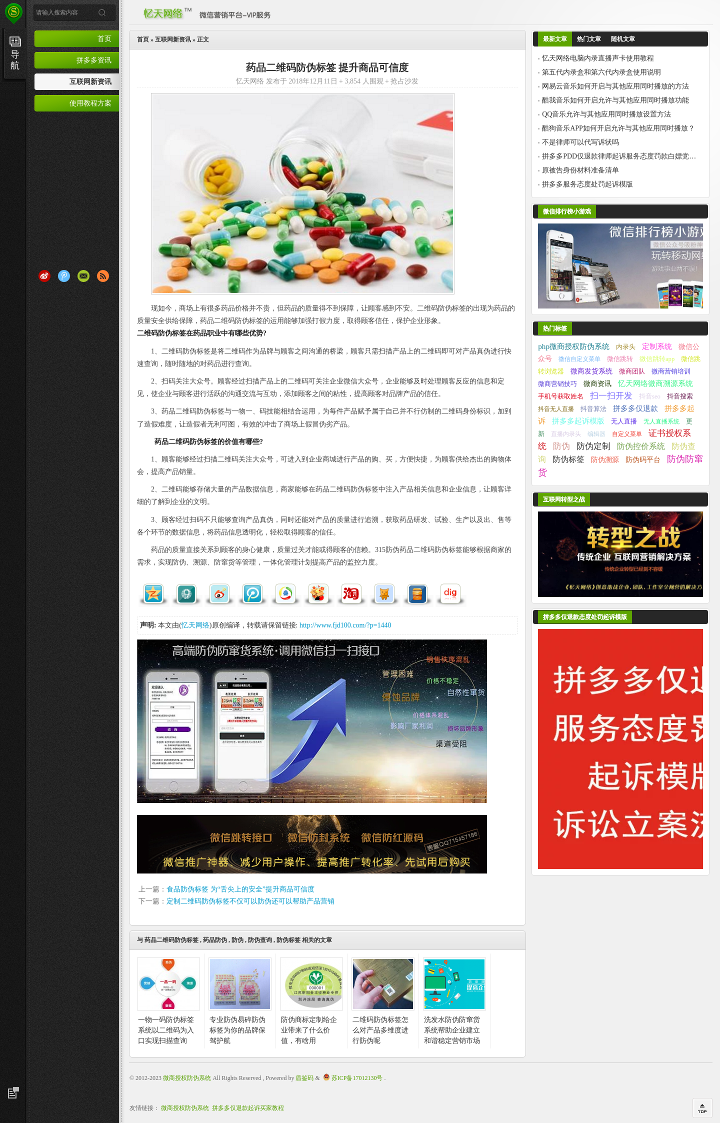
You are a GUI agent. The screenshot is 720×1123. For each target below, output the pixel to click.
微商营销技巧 (557, 384)
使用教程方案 (91, 103)
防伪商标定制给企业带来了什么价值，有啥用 (309, 1030)
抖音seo (649, 396)
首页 (105, 38)
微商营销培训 (671, 371)
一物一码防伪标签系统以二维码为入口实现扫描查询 (166, 1030)
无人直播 (624, 421)
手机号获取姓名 (561, 396)
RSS (103, 276)
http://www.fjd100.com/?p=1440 (346, 625)
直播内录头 (566, 434)
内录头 (626, 347)
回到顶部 (702, 1108)
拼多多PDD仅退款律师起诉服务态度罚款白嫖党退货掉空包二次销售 (619, 156)
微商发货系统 (591, 371)
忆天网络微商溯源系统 (655, 383)
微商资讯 (598, 384)
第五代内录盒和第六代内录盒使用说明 (601, 72)
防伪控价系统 (641, 446)
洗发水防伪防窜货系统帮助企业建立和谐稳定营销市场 (452, 1030)
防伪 (238, 940)
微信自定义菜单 (579, 359)
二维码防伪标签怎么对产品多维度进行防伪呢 (380, 1030)
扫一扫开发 (611, 395)
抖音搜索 (680, 396)
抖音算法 (593, 409)
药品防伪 (215, 940)
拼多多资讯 (94, 60)
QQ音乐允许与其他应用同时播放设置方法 (606, 114)
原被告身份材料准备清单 (580, 170)
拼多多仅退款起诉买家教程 (248, 1108)
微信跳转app (657, 359)
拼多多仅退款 (635, 408)
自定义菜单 (627, 434)
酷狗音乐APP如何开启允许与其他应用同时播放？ (618, 128)
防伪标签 (288, 940)
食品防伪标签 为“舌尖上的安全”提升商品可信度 (240, 889)
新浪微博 (44, 276)
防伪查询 (260, 940)
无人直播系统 (662, 421)
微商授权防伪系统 (187, 1078)
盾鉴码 (305, 1078)
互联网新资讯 (91, 82)
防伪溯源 (605, 460)
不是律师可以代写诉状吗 (580, 142)
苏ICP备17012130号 (357, 1078)
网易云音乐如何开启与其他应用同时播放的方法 (615, 86)
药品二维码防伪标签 (171, 940)
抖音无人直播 (556, 409)
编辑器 (597, 434)
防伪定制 (593, 446)
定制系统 (657, 346)
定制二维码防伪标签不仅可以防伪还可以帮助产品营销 (250, 901)
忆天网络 (196, 625)
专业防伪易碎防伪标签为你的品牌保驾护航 (238, 1030)
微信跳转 (620, 358)
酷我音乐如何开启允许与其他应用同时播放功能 (615, 100)
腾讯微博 (64, 276)
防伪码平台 (643, 460)
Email (84, 276)
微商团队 (632, 371)
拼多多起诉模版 (578, 420)
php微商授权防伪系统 (574, 346)
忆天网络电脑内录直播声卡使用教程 (598, 58)
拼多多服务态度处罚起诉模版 (587, 184)
